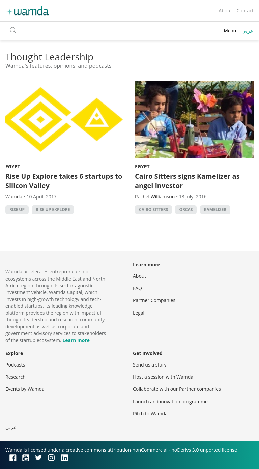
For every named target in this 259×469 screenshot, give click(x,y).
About (225, 10)
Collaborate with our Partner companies (177, 389)
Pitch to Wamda (150, 413)
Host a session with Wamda (163, 377)
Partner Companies (154, 300)
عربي (247, 30)
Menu (230, 30)
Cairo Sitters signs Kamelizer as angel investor (187, 181)
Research (15, 377)
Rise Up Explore (53, 209)
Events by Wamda (25, 389)
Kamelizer (215, 209)
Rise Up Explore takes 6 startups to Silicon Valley (63, 181)
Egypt (12, 166)
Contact (245, 10)
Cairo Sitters (153, 209)
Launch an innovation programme (170, 401)
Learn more (76, 340)
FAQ (137, 288)
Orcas (186, 209)
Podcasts (15, 364)
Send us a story (149, 364)
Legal (138, 313)
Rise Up (17, 209)
